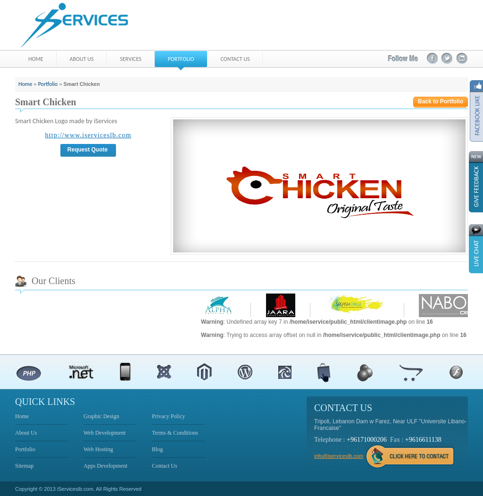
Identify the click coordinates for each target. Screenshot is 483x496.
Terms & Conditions (175, 432)
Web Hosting (98, 449)
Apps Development (105, 465)
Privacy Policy (168, 416)
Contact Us (164, 465)
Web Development (104, 432)
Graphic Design (101, 416)
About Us (26, 432)
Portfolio (48, 84)
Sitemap (24, 465)
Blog (157, 449)
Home (25, 84)
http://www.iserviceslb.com (88, 135)
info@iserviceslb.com (338, 456)
